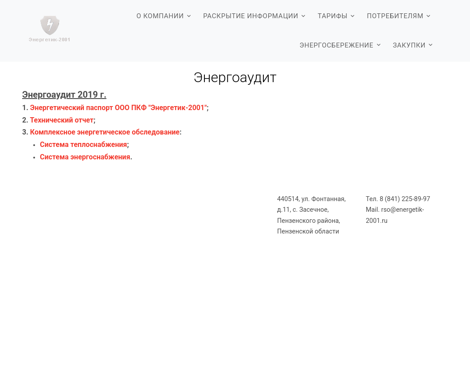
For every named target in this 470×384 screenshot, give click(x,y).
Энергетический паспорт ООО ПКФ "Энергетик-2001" (118, 107)
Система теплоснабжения (83, 144)
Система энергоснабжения (85, 157)
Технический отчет (62, 120)
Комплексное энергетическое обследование (105, 132)
